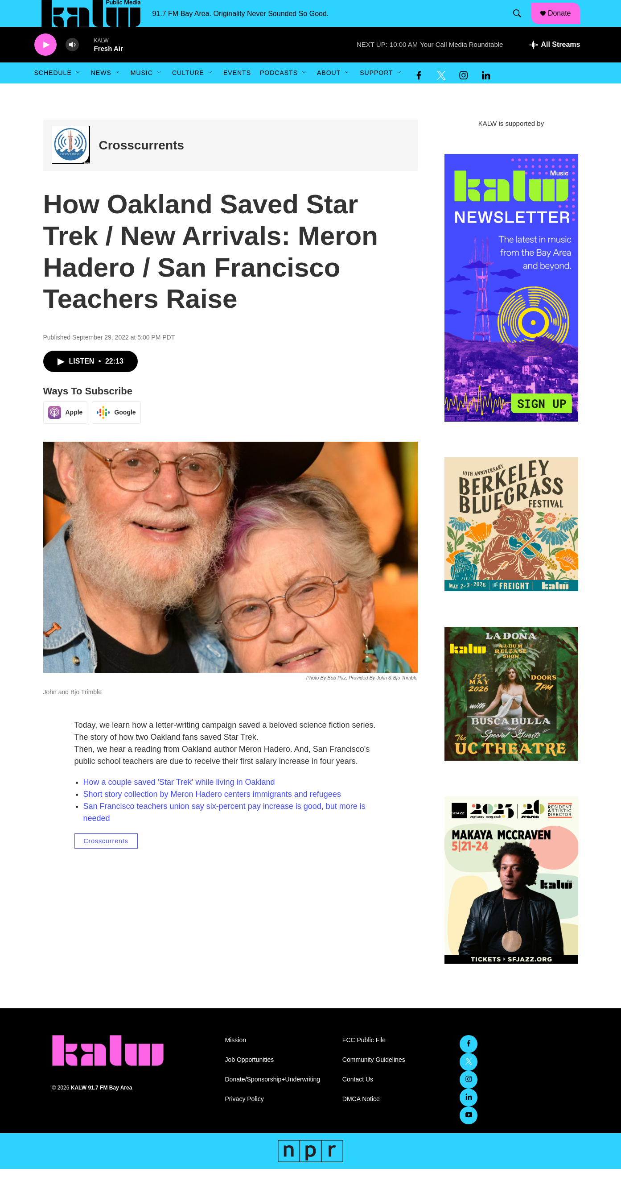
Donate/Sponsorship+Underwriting (273, 1099)
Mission (235, 1060)
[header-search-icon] (521, 24)
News (101, 92)
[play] (45, 65)
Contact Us (357, 1099)
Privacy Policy (244, 1119)
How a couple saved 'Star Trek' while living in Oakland (179, 802)
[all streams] (555, 65)
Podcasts (279, 92)
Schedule (53, 92)
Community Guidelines (373, 1080)
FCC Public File (364, 1060)
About (329, 92)
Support (376, 92)
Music (142, 92)
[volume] (72, 65)
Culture (188, 92)
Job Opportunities (249, 1080)
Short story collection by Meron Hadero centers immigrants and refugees (212, 814)
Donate (565, 23)
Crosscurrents (141, 165)
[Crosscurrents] (71, 165)
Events (237, 92)
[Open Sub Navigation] (78, 92)
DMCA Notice (361, 1119)
